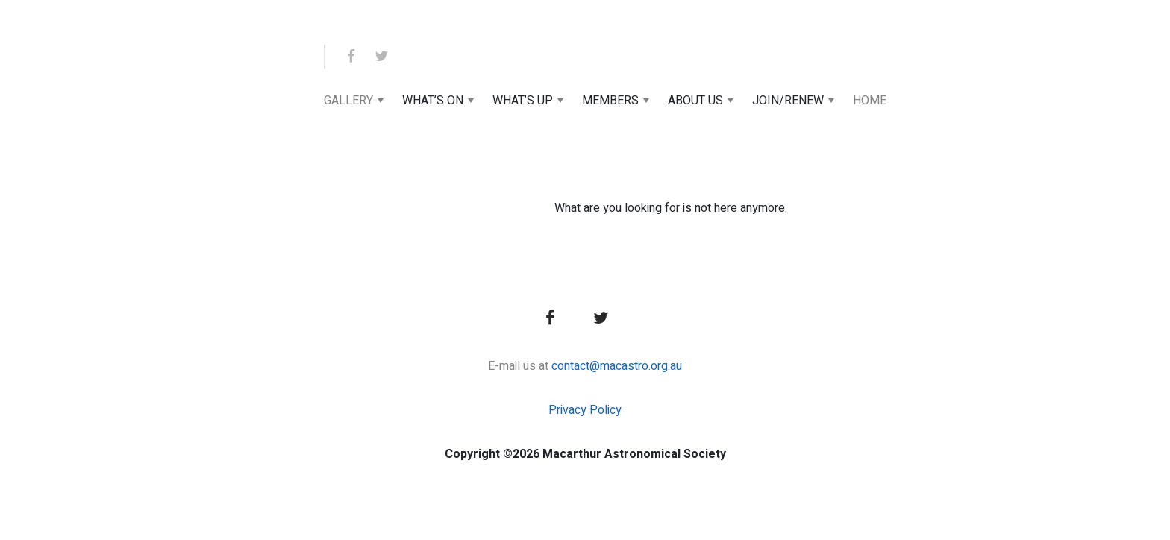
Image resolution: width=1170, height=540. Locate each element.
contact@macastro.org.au (616, 366)
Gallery (348, 101)
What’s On (432, 101)
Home (869, 101)
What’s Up (522, 101)
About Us (695, 101)
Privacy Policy (585, 410)
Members (610, 101)
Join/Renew (788, 101)
